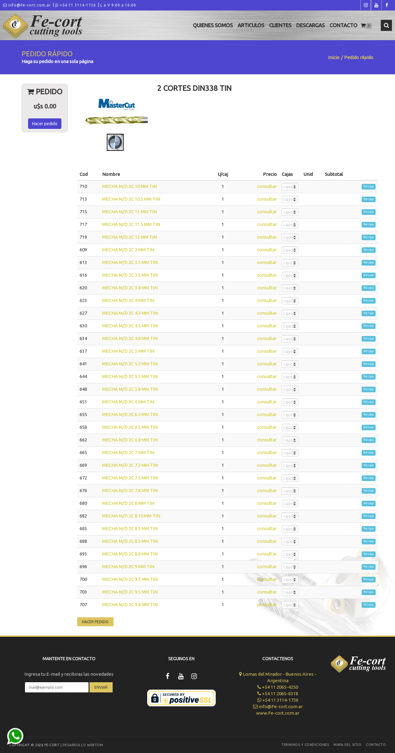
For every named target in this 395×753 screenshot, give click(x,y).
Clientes (280, 25)
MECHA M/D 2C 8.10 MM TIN (131, 515)
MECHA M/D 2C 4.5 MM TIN (130, 325)
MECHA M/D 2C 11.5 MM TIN (131, 224)
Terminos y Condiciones (305, 745)
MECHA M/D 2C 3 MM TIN (128, 249)
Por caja (369, 186)
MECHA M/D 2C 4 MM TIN (128, 300)
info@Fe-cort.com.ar (27, 5)
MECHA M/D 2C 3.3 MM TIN (130, 262)
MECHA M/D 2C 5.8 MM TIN (130, 389)
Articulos (251, 25)
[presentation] (69, 711)
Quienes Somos (213, 25)
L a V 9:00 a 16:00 (118, 5)
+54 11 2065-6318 (277, 693)
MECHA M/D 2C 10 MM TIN (129, 186)
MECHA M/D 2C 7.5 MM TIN (130, 477)
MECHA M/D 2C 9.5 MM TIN (130, 591)
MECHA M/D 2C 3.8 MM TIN (130, 287)
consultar (267, 186)
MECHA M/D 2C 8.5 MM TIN (130, 541)
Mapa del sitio (347, 745)
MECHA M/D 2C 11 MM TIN (129, 211)
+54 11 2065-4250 (277, 687)
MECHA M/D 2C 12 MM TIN (129, 237)
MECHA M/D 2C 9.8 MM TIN (130, 604)
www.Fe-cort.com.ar (277, 713)
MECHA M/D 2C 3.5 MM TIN (130, 275)
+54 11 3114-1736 (75, 5)
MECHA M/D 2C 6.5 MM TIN (130, 427)
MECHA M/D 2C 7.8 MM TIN (130, 490)
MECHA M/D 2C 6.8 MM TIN (130, 439)
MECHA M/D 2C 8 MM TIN (128, 503)
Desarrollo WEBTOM (83, 745)
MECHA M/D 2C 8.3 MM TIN (130, 528)
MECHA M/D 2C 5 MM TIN (128, 351)
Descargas (310, 25)
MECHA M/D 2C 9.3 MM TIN (130, 579)
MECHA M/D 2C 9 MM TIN (128, 566)
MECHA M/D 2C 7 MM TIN (128, 452)
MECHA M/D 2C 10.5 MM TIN (131, 199)
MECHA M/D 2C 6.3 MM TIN (130, 414)
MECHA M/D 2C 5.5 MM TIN (130, 376)
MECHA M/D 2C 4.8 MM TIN (130, 338)
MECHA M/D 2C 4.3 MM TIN (130, 313)
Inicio (333, 57)
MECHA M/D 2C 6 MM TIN (128, 401)
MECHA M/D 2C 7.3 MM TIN (130, 465)
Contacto (343, 25)
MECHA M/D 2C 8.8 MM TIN (130, 553)
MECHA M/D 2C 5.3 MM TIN (130, 363)
